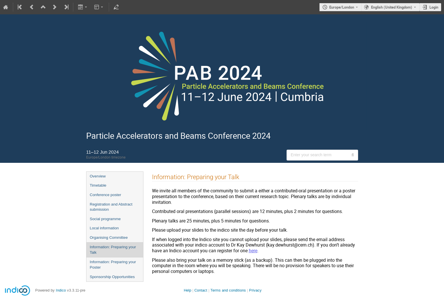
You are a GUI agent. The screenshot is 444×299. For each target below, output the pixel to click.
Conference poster (105, 195)
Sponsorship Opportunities (112, 277)
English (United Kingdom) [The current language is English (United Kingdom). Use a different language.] (391, 7)
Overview (98, 176)
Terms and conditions (228, 290)
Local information (104, 228)
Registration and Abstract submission (111, 207)
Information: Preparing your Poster (113, 264)
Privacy (255, 290)
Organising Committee (109, 237)
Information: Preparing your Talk (113, 250)
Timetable (98, 185)
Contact (200, 290)
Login (433, 7)
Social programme (105, 219)
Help (187, 290)
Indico (61, 290)
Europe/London (341, 7)
